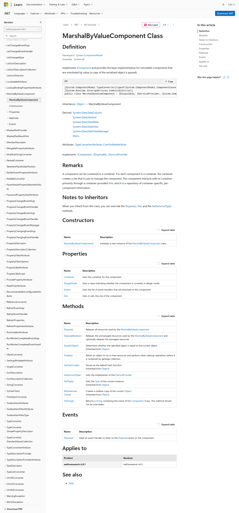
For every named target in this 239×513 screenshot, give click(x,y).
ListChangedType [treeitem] (15, 45)
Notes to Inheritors (208, 39)
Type (97, 381)
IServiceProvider (118, 154)
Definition (204, 31)
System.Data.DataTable (86, 122)
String (99, 400)
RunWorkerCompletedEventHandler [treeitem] (24, 335)
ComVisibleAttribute (114, 144)
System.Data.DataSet (84, 117)
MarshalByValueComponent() (78, 243)
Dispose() (130, 206)
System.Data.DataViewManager (91, 131)
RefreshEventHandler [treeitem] (17, 302)
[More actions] (174, 25)
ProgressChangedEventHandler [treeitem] (22, 195)
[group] (119, 91)
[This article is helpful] (224, 77)
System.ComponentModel (89, 55)
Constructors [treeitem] (16, 94)
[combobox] (22, 29)
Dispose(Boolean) (72, 335)
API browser (90, 24)
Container (69, 277)
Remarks (203, 35)
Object (80, 104)
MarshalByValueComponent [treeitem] (23, 88)
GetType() (69, 381)
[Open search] (223, 4)
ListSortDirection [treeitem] (15, 64)
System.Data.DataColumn (87, 112)
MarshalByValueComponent (146, 243)
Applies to (204, 61)
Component (137, 400)
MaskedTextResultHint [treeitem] (18, 124)
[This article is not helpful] (228, 77)
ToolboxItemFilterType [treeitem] (18, 403)
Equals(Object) (71, 345)
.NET (76, 24)
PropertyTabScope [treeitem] (16, 262)
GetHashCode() (71, 365)
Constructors (205, 44)
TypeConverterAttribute (88, 144)
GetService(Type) (161, 206)
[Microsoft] (6, 4)
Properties (204, 48)
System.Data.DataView (85, 126)
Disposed (68, 437)
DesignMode (70, 283)
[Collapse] (40, 22)
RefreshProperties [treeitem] (15, 308)
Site (139, 206)
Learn (66, 24)
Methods (203, 52)
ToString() (69, 400)
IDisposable (100, 154)
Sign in (231, 4)
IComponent (84, 67)
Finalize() (68, 355)
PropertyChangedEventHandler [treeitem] (22, 207)
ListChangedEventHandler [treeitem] (20, 39)
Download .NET (225, 13)
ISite (110, 183)
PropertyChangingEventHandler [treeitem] (23, 225)
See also (203, 65)
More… (77, 136)
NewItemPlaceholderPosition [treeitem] (21, 155)
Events (67, 289)
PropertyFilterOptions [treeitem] (18, 250)
